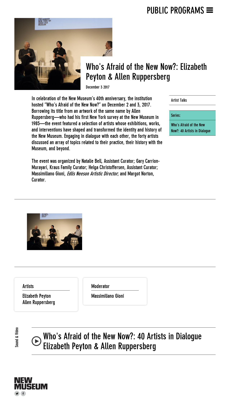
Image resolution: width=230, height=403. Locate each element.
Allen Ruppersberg (38, 302)
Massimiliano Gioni (107, 296)
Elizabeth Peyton (36, 296)
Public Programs (175, 10)
